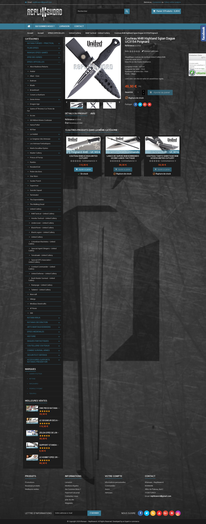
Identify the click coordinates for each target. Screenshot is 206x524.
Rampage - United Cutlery (41, 285)
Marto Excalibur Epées (39, 148)
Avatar (32, 71)
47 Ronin (33, 308)
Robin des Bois (36, 172)
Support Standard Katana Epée (49, 445)
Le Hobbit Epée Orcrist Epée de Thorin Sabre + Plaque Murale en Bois (49, 457)
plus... (203, 69)
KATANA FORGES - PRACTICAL (40, 43)
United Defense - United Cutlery (43, 274)
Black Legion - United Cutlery (42, 232)
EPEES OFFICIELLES (35, 62)
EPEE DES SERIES (34, 57)
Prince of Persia (36, 158)
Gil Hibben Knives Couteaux (41, 120)
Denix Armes (35, 99)
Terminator (34, 195)
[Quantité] (138, 92)
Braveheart (34, 90)
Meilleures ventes (32, 489)
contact (79, 26)
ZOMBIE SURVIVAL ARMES (38, 350)
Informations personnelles (115, 482)
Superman (34, 186)
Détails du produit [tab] (76, 114)
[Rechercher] (103, 11)
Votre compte (113, 476)
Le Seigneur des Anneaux (40, 139)
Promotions (29, 482)
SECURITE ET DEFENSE (37, 355)
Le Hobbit (34, 134)
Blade (32, 85)
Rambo (33, 162)
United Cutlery (35, 209)
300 (31, 313)
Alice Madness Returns (39, 67)
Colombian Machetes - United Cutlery (42, 243)
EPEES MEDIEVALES (35, 332)
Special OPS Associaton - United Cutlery (40, 261)
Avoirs (107, 489)
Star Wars (34, 176)
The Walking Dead (37, 204)
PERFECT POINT (35, 389)
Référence (129, 46)
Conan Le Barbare (37, 95)
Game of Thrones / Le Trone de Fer (40, 110)
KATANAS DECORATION (37, 322)
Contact (150, 476)
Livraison (64, 26)
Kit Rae (33, 130)
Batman (33, 81)
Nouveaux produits (32, 486)
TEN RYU (32, 394)
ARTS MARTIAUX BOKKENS (39, 327)
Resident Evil (35, 167)
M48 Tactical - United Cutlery (42, 214)
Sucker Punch (35, 181)
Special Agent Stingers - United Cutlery (42, 250)
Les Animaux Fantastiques (40, 144)
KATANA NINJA (33, 318)
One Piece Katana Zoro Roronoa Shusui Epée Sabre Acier (49, 408)
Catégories (32, 39)
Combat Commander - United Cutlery (42, 268)
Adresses (108, 493)
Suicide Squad (36, 190)
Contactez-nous (71, 496)
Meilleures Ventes (36, 401)
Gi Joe (32, 116)
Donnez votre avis (151, 51)
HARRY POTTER (35, 374)
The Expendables (37, 200)
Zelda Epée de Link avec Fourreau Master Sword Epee (49, 433)
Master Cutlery (36, 153)
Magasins (69, 503)
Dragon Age (35, 104)
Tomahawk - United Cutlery (42, 255)
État (67, 123)
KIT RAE (32, 379)
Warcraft (33, 294)
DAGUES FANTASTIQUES (38, 341)
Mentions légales (71, 486)
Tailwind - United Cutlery (41, 290)
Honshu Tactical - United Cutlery (44, 218)
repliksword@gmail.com (42, 2)
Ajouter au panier (160, 92)
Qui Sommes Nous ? (44, 26)
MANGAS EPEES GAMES (37, 53)
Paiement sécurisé (72, 493)
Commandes (110, 486)
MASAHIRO (33, 384)
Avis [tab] (92, 114)
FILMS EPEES (33, 48)
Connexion (157, 2)
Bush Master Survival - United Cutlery (42, 279)
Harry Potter (35, 125)
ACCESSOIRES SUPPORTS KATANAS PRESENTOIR (38, 361)
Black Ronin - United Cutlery (42, 228)
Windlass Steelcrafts (38, 304)
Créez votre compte (172, 2)
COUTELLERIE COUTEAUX (38, 346)
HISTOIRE (31, 336)
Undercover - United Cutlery (42, 223)
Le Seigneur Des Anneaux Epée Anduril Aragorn (49, 420)
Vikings (32, 299)
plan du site (69, 500)
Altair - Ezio (34, 76)
